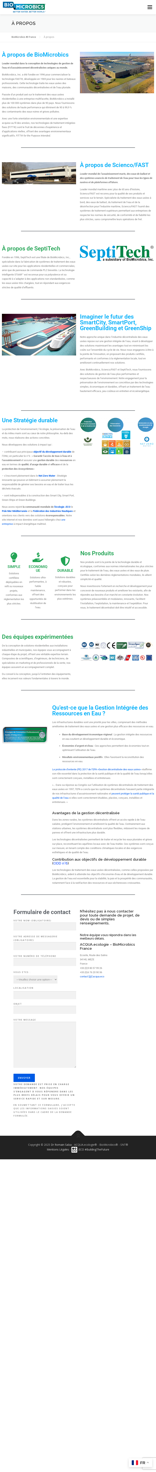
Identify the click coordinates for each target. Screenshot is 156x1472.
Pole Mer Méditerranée (14, 511)
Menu (149, 7)
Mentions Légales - (59, 1149)
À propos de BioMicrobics (35, 54)
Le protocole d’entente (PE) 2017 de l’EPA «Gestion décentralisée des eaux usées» (97, 769)
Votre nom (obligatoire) (44, 923)
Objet (44, 1007)
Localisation (23, 987)
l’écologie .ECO (62, 506)
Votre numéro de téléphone (44, 959)
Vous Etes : (22, 972)
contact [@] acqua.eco (92, 976)
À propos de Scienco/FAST (114, 165)
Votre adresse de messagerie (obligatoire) (44, 941)
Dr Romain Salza (61, 1144)
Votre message (44, 1043)
